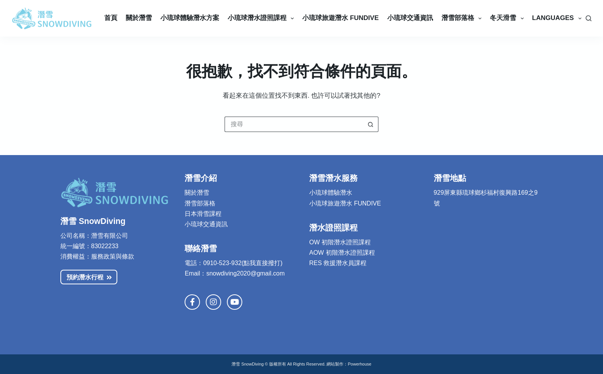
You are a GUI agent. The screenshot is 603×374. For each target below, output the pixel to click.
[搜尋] (588, 18)
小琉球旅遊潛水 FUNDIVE (345, 203)
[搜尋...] (294, 124)
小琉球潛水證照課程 (262, 18)
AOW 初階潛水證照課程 (342, 252)
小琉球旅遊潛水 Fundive (340, 18)
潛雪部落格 (463, 18)
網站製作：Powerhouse (348, 364)
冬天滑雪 (508, 18)
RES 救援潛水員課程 (337, 263)
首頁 (110, 18)
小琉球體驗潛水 (330, 192)
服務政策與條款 (112, 256)
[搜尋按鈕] (370, 124)
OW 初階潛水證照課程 (340, 242)
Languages (558, 18)
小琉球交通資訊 (410, 18)
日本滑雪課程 (203, 213)
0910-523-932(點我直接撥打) (242, 263)
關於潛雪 (139, 18)
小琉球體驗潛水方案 (189, 18)
